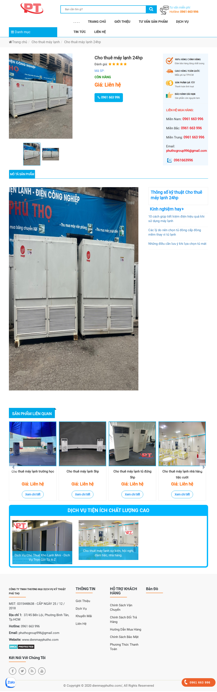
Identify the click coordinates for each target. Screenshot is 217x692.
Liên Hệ (81, 625)
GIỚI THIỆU (122, 22)
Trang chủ (18, 42)
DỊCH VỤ (182, 22)
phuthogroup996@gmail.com (186, 151)
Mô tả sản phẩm (22, 174)
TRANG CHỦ (97, 22)
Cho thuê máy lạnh (46, 42)
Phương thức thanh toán (124, 648)
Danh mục (20, 32)
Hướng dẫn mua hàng (125, 630)
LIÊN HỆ (100, 32)
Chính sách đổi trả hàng (123, 620)
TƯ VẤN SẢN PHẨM (153, 22)
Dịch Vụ (81, 609)
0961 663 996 (189, 11)
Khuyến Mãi (84, 617)
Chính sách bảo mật (124, 638)
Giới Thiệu (83, 602)
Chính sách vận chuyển (121, 608)
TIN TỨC (80, 32)
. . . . (76, 22)
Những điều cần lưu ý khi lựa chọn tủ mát (177, 244)
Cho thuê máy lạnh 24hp (82, 42)
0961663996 (179, 160)
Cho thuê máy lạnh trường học (32, 472)
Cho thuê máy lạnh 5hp (83, 472)
